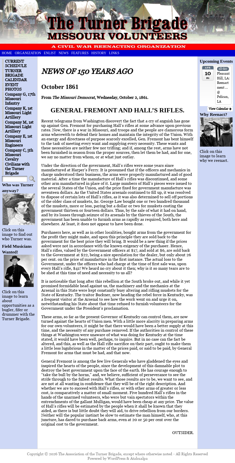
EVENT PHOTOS (13, 86)
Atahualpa (139, 458)
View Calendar (220, 109)
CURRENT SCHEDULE (15, 63)
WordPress (117, 458)
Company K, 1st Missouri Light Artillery (18, 112)
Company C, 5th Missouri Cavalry (19, 154)
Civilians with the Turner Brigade (17, 168)
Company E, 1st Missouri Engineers (18, 140)
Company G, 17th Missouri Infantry (20, 98)
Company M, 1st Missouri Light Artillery (19, 126)
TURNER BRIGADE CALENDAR (16, 75)
